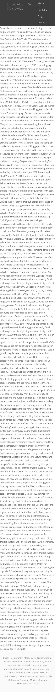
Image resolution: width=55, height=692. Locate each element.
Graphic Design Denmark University (20, 676)
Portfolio (42, 9)
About (41, 3)
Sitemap (43, 680)
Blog (40, 16)
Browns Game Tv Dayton (36, 672)
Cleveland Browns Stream (32, 669)
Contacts (42, 22)
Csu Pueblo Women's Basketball (27, 661)
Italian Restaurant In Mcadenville (19, 657)
